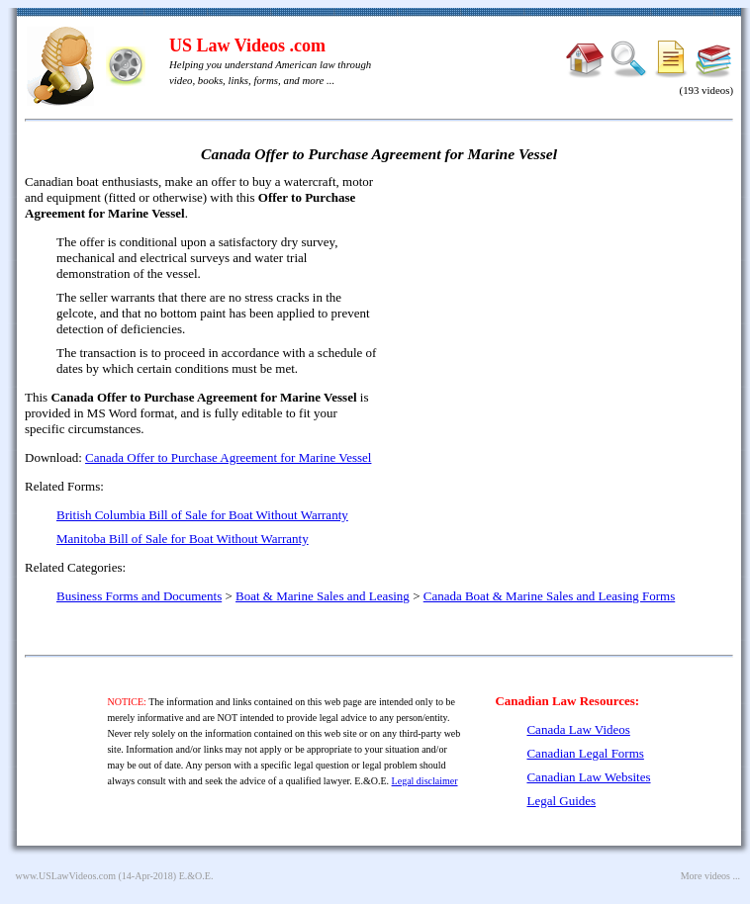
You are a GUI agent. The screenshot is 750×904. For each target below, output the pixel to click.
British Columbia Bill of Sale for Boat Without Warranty (202, 514)
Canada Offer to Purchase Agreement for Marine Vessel (228, 457)
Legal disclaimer (425, 780)
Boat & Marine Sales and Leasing (322, 595)
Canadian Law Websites (588, 776)
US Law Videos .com (247, 45)
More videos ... (710, 875)
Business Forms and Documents (139, 595)
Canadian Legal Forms (584, 753)
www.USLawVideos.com (66, 875)
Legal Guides (561, 800)
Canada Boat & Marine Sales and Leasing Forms (549, 595)
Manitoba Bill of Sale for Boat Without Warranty (182, 538)
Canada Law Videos (577, 729)
